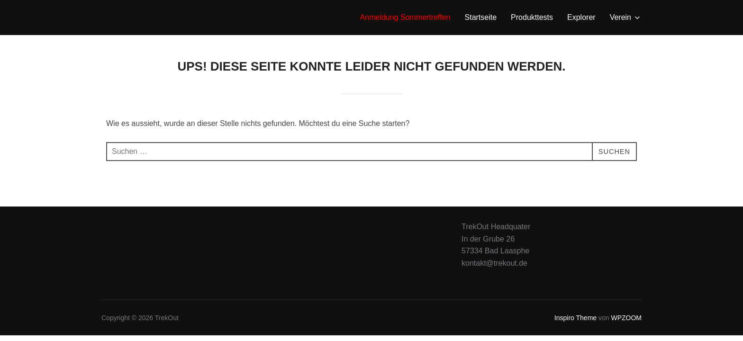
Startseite (481, 17)
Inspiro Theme (575, 318)
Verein (626, 17)
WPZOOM (626, 318)
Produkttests (532, 17)
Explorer (581, 17)
